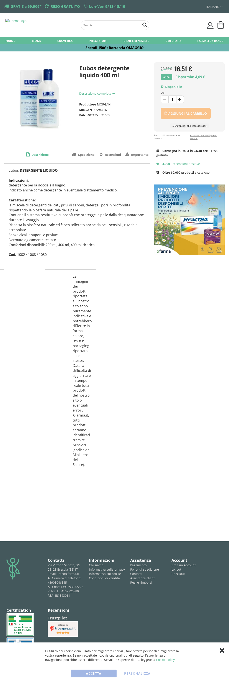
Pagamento (138, 565)
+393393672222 (72, 587)
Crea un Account (183, 565)
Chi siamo (96, 565)
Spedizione (85, 155)
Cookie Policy (165, 660)
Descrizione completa (97, 93)
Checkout (178, 574)
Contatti (136, 574)
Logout (176, 569)
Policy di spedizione (144, 569)
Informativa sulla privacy (107, 569)
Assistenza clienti (142, 578)
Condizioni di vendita (104, 578)
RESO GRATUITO (65, 6)
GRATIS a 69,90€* (26, 6)
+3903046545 (57, 582)
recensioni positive (178, 164)
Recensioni (112, 155)
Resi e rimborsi (141, 582)
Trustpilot (57, 618)
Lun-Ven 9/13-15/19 (107, 6)
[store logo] (40, 25)
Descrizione (40, 155)
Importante (139, 155)
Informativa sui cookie (105, 574)
